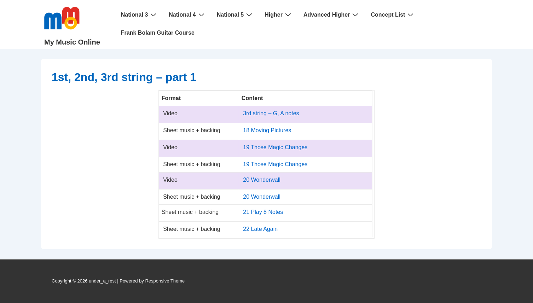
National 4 (187, 14)
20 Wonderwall (261, 180)
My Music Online (72, 42)
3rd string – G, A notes (271, 113)
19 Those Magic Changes (275, 147)
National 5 (235, 14)
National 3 (139, 14)
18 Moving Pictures (267, 130)
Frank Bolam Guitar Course (158, 33)
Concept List (393, 14)
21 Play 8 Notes (263, 212)
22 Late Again (260, 229)
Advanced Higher (331, 14)
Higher (279, 14)
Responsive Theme (165, 281)
